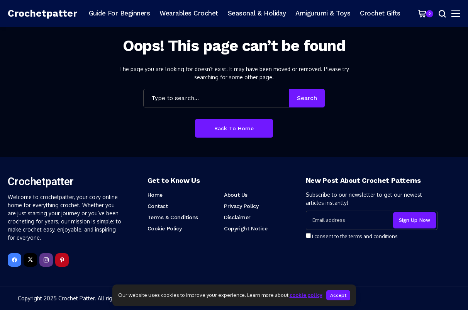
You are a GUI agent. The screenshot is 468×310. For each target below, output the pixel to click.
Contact (158, 206)
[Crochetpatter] (42, 13)
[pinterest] (62, 260)
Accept (338, 295)
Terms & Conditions (173, 217)
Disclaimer (237, 217)
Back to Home (234, 128)
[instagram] (46, 260)
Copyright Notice (245, 228)
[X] (30, 260)
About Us (236, 195)
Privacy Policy (241, 206)
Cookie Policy (165, 228)
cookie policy (306, 295)
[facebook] (14, 260)
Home (155, 195)
